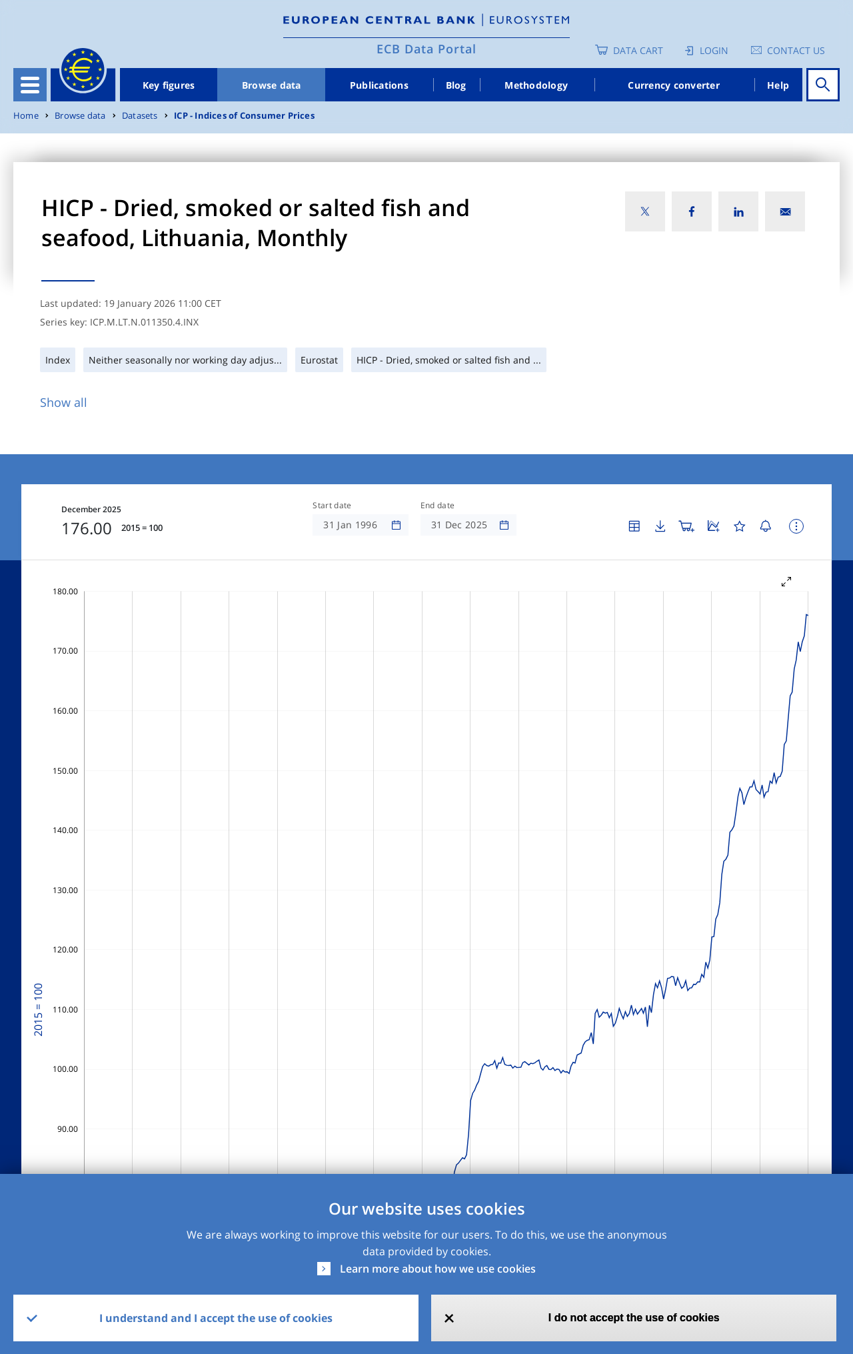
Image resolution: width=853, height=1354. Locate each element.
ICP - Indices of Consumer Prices (244, 115)
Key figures (169, 85)
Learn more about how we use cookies (438, 1268)
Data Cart (638, 50)
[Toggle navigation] (30, 84)
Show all (63, 402)
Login (714, 50)
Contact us (796, 50)
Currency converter (674, 85)
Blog (456, 85)
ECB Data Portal (426, 49)
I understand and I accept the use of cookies (216, 1318)
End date (438, 505)
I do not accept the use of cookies (634, 1317)
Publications (379, 85)
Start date (332, 505)
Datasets (140, 115)
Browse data (271, 85)
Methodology (536, 85)
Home (26, 115)
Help (778, 85)
